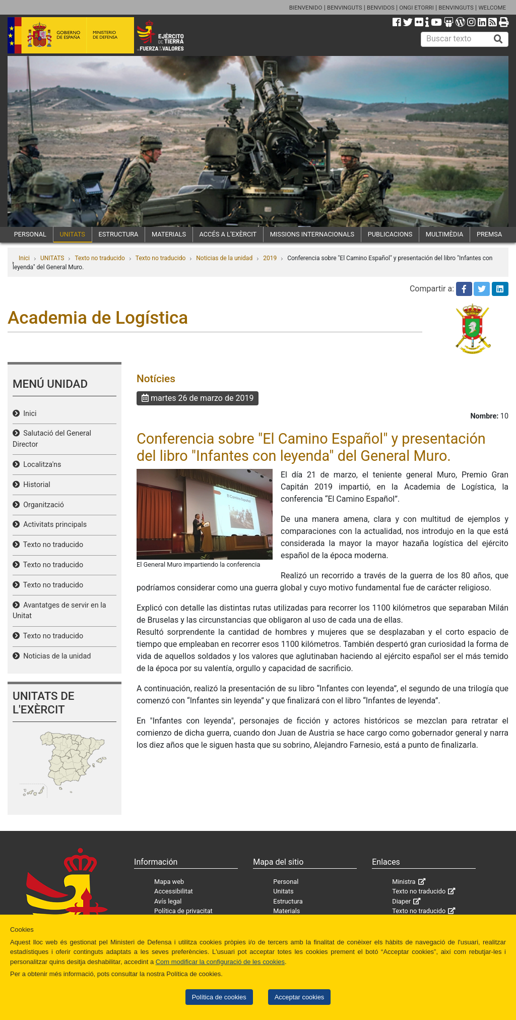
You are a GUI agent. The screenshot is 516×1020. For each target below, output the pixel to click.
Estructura (287, 901)
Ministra (403, 881)
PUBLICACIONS (390, 234)
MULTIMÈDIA (445, 234)
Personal (285, 881)
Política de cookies (219, 997)
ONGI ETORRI (416, 7)
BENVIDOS (381, 7)
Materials (286, 911)
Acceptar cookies (300, 997)
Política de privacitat (183, 911)
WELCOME (492, 7)
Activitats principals (53, 524)
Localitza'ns (40, 464)
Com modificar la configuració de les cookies (220, 962)
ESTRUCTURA (118, 234)
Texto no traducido (99, 258)
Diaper (401, 901)
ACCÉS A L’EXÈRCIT (228, 234)
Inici (24, 258)
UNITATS (72, 234)
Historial (35, 485)
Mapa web (169, 881)
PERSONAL (30, 234)
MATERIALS (169, 234)
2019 (270, 258)
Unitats (283, 891)
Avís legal (167, 901)
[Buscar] (498, 39)
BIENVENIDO (305, 7)
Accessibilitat (173, 891)
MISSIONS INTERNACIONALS (312, 234)
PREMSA (489, 234)
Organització (42, 505)
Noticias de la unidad (224, 258)
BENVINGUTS (344, 7)
